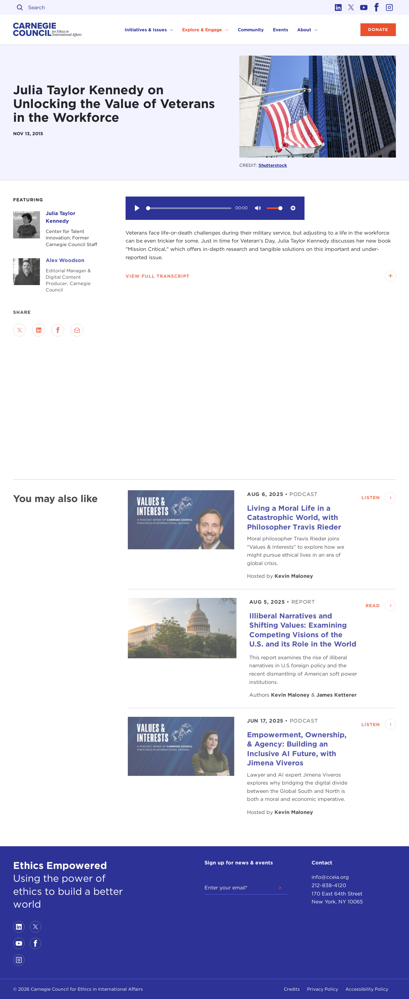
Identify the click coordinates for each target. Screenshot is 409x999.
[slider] (188, 208)
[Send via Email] (77, 330)
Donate (378, 29)
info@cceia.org (330, 877)
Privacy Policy (322, 989)
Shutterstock (273, 165)
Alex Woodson (65, 260)
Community (251, 29)
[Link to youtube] (364, 7)
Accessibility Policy (366, 989)
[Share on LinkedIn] (38, 330)
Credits (292, 989)
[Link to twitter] (351, 7)
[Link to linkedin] (338, 7)
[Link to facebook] (376, 7)
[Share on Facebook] (57, 330)
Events (280, 29)
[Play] (137, 208)
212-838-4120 (329, 885)
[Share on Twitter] (19, 330)
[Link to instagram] (389, 7)
